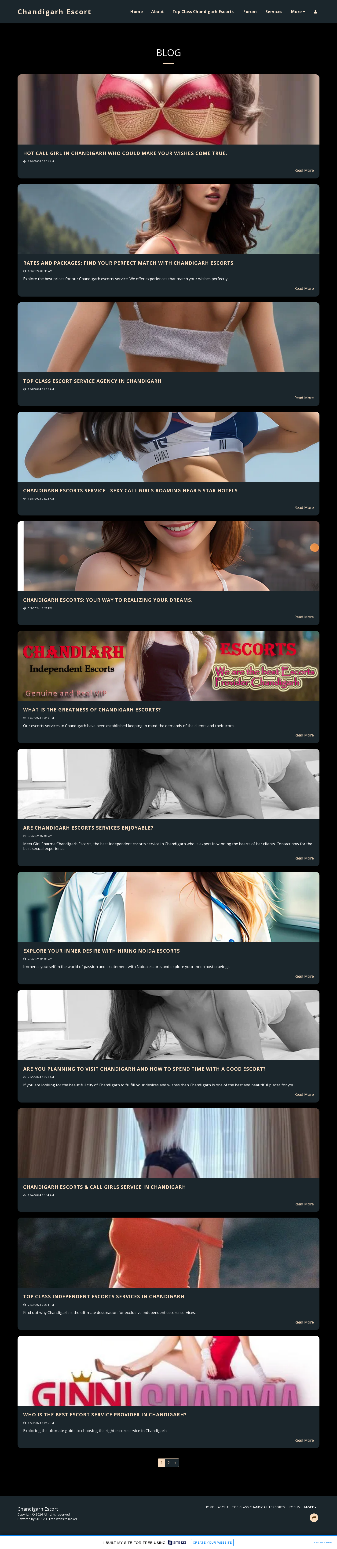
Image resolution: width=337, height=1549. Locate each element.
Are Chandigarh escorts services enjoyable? (88, 827)
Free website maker (63, 1519)
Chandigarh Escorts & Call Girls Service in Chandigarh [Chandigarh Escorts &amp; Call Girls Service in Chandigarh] (104, 1187)
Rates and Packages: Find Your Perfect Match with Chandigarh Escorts (128, 263)
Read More (304, 170)
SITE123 (41, 1519)
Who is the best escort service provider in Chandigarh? (105, 1414)
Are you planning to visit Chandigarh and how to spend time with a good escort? (144, 1069)
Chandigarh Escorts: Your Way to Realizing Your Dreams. (108, 600)
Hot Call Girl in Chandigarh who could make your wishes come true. (125, 153)
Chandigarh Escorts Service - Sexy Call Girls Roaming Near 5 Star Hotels (130, 490)
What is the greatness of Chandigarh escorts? (92, 709)
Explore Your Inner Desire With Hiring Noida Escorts (101, 950)
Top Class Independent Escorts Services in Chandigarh (103, 1296)
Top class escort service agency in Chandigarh (92, 381)
